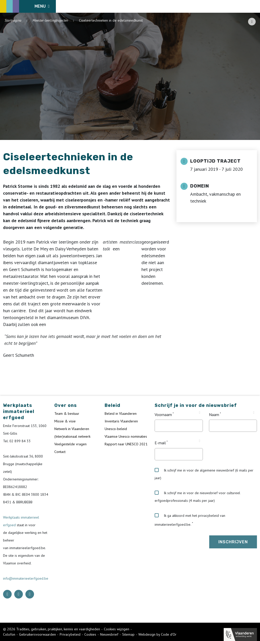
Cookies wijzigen (116, 629)
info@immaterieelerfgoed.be (25, 578)
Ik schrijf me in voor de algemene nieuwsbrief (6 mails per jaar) (204, 474)
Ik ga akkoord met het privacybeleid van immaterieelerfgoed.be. (190, 520)
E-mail (160, 443)
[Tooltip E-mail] (199, 441)
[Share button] (252, 21)
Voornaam (163, 414)
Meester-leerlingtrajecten (50, 20)
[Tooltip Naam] (253, 413)
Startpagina (13, 20)
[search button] (254, 6)
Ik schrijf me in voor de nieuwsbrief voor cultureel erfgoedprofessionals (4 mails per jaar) (197, 497)
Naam (214, 414)
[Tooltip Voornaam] (199, 413)
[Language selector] (239, 6)
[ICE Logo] (29, 6)
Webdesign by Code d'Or (157, 634)
